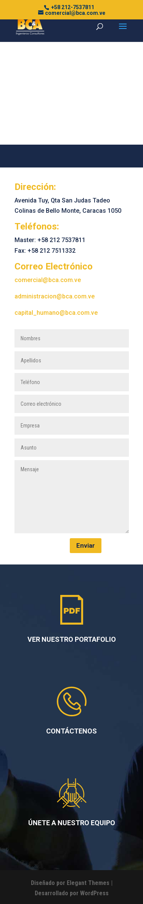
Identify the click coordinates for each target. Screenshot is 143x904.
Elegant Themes (88, 882)
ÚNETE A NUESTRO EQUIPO (71, 823)
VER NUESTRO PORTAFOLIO (71, 639)
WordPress (94, 893)
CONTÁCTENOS (71, 731)
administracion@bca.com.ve (54, 296)
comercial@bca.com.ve (47, 280)
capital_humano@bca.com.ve (56, 312)
